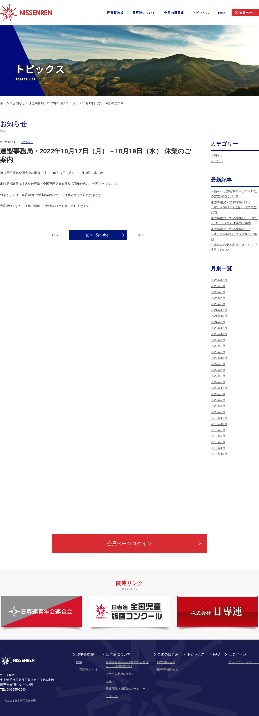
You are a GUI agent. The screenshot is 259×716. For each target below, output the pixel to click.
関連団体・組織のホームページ (127, 688)
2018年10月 (219, 454)
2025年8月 (218, 292)
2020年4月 (218, 406)
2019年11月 (219, 418)
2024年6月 (218, 322)
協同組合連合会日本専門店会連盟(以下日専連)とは (127, 664)
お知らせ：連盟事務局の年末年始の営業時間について (234, 194)
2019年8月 (218, 430)
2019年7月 (218, 436)
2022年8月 (218, 364)
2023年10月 (219, 334)
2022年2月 (218, 382)
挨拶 (79, 662)
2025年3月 (218, 304)
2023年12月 (219, 328)
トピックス (201, 12)
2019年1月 (218, 448)
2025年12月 (219, 280)
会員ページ (237, 654)
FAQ (221, 12)
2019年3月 (218, 442)
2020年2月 (218, 412)
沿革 (109, 681)
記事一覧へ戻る (97, 235)
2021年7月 (218, 400)
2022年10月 (219, 358)
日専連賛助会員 (167, 669)
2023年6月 (218, 340)
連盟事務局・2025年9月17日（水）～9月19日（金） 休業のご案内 (234, 207)
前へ (55, 235)
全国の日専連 (174, 12)
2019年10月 (219, 424)
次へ (141, 235)
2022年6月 (218, 370)
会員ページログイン (129, 543)
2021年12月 (219, 388)
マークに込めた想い (119, 673)
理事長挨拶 (115, 12)
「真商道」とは (86, 669)
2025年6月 (218, 298)
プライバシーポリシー (243, 662)
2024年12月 (219, 310)
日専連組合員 (166, 662)
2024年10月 (219, 316)
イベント (217, 161)
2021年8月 (218, 394)
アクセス (112, 696)
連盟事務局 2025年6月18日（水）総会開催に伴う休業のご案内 (234, 234)
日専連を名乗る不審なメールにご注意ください (234, 247)
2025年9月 (218, 286)
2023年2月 (218, 352)
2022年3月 (218, 376)
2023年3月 (218, 346)
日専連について (143, 12)
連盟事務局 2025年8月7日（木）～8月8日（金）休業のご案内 (234, 220)
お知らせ (27, 142)
